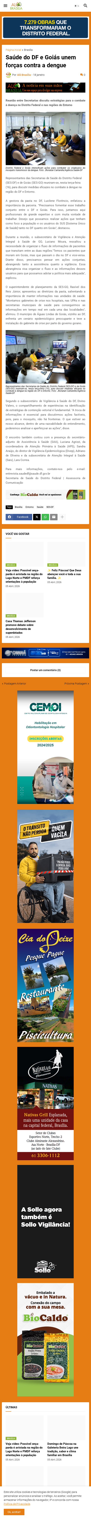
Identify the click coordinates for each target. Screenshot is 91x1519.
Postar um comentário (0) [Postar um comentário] (45, 670)
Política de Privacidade (17, 1503)
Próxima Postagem (75, 683)
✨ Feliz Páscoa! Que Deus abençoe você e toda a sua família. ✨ (64, 574)
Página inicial (13, 50)
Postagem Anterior (15, 683)
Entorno (30, 507)
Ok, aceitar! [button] (14, 1512)
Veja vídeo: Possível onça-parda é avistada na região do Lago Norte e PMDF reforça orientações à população (24, 576)
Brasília (28, 50)
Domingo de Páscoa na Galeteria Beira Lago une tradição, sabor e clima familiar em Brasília (62, 1449)
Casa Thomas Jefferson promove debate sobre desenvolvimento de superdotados (21, 627)
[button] (5, 6)
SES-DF (50, 507)
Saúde (40, 507)
